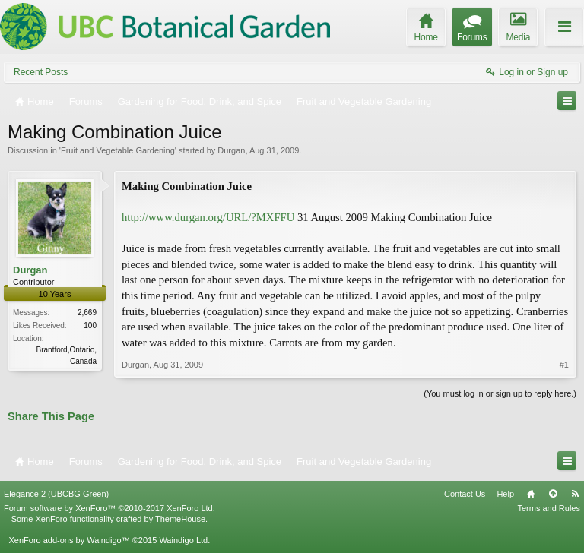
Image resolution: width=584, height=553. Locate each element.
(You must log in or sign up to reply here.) (500, 393)
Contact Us (464, 493)
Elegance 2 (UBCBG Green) (56, 493)
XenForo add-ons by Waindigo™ (68, 540)
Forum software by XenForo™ (109, 508)
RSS (575, 493)
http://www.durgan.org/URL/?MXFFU (208, 217)
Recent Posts (41, 72)
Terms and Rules (548, 508)
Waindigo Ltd (183, 540)
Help (505, 493)
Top (553, 493)
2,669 (87, 312)
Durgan (231, 150)
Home (530, 493)
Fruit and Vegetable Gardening (118, 150)
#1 (564, 364)
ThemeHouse (180, 518)
